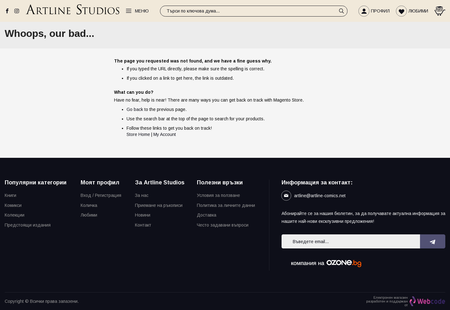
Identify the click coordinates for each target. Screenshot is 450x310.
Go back (135, 109)
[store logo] (72, 11)
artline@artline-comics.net (320, 195)
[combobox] (254, 11)
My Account (164, 134)
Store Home (138, 134)
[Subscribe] (432, 241)
